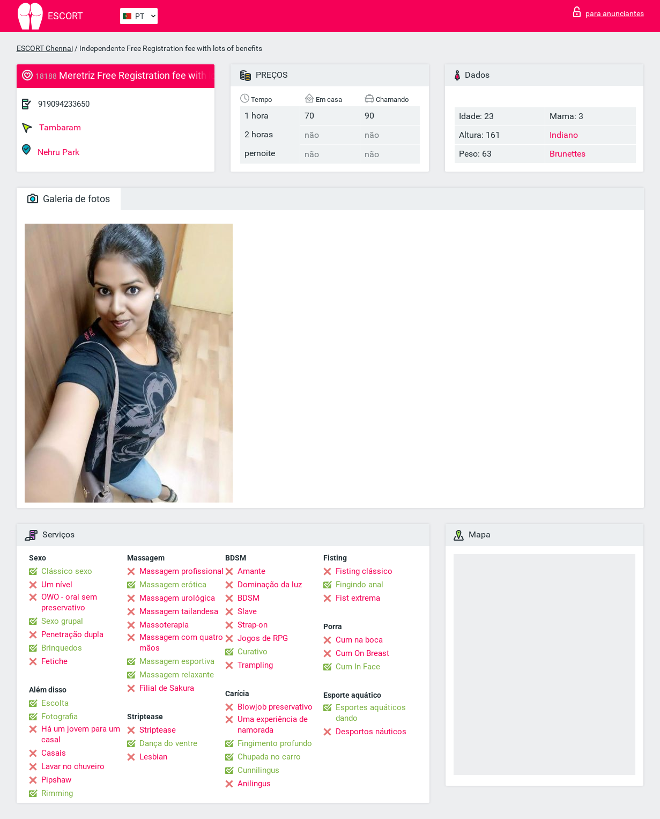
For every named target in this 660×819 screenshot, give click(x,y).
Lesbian (153, 757)
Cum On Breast (362, 653)
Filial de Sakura (166, 688)
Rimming (57, 793)
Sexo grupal (62, 621)
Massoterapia (164, 625)
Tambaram (51, 127)
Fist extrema (358, 598)
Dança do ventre (168, 743)
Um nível (56, 584)
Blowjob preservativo (275, 707)
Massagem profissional (181, 571)
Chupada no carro (269, 757)
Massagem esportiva (176, 661)
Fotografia (59, 716)
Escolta (55, 703)
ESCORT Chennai (45, 48)
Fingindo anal (359, 584)
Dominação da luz (270, 584)
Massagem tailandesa (178, 611)
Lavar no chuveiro (73, 766)
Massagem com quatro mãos (181, 642)
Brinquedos (61, 648)
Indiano (564, 135)
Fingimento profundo (275, 743)
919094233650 (64, 104)
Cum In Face (358, 667)
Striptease (157, 730)
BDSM (248, 598)
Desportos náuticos (371, 731)
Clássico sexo (66, 571)
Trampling (255, 665)
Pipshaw (56, 780)
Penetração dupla (72, 634)
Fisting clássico (364, 571)
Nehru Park (50, 150)
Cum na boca (359, 640)
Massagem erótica (172, 584)
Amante (251, 571)
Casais (53, 753)
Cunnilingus (258, 770)
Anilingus (254, 783)
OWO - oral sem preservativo (69, 602)
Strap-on (253, 625)
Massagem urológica (177, 598)
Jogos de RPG (263, 638)
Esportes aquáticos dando (371, 713)
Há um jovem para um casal (80, 734)
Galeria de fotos (68, 198)
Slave (247, 611)
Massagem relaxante (176, 675)
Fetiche (54, 661)
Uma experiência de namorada (273, 724)
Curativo (253, 651)
